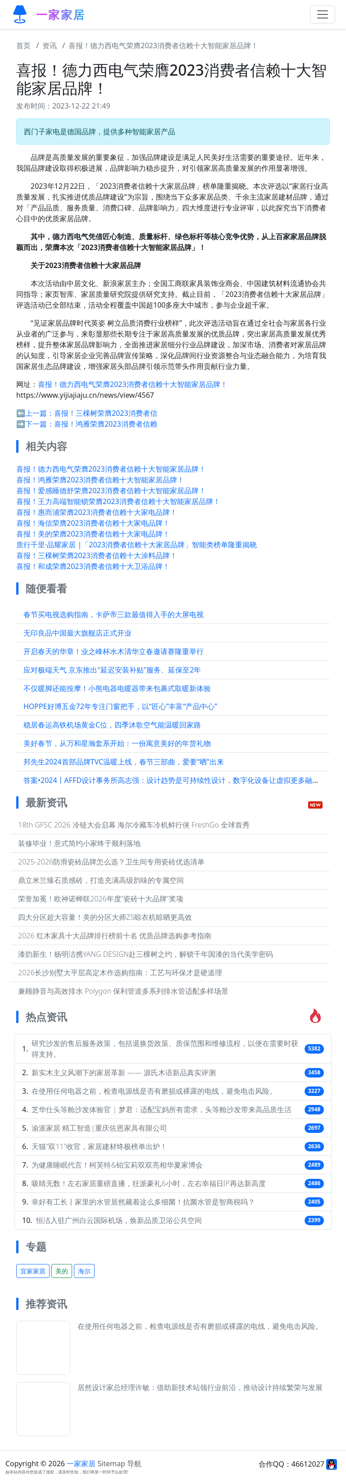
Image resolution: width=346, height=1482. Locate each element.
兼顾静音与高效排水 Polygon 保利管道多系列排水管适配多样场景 (123, 991)
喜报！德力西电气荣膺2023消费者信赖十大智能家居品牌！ (163, 45)
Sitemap (111, 1463)
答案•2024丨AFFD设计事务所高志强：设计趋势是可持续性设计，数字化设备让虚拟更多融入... (174, 780)
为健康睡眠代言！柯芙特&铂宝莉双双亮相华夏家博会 (117, 1165)
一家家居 (81, 1463)
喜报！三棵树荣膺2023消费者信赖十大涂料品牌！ (96, 555)
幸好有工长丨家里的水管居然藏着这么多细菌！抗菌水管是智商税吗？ (143, 1202)
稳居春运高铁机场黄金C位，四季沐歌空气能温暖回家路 (112, 725)
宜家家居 (33, 1271)
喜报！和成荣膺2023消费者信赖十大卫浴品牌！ (93, 566)
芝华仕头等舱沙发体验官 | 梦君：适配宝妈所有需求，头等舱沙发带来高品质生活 (161, 1109)
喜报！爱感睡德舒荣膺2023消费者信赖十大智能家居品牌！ (111, 491)
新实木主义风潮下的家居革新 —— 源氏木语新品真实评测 (123, 1072)
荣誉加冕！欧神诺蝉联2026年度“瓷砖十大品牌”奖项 (100, 899)
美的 (61, 1271)
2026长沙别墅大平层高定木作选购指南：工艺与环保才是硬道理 (120, 972)
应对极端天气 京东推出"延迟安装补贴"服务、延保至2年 (112, 670)
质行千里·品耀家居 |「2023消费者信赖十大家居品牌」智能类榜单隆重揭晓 (136, 545)
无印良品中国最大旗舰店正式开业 (77, 633)
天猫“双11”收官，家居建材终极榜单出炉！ (99, 1146)
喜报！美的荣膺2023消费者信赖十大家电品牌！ (93, 534)
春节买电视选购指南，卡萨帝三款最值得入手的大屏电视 (113, 614)
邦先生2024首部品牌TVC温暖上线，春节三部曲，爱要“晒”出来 (123, 762)
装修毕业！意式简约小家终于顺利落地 (79, 843)
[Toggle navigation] (322, 14)
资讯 (49, 45)
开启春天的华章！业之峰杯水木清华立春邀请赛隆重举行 (113, 651)
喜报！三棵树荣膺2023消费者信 (105, 413)
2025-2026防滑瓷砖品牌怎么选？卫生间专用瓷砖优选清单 (111, 862)
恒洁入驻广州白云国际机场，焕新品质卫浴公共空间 (119, 1220)
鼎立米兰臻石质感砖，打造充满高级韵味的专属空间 (101, 880)
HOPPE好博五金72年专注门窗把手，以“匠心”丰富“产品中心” (120, 706)
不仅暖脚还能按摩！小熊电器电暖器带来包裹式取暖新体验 (117, 688)
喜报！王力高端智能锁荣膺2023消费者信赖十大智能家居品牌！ (118, 501)
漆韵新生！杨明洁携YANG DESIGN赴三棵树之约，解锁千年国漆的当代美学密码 (145, 954)
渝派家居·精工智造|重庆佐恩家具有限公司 (99, 1128)
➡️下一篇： (35, 424)
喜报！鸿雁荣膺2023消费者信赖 (105, 424)
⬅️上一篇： (35, 413)
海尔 (84, 1271)
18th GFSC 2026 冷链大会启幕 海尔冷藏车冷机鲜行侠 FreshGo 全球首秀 (134, 825)
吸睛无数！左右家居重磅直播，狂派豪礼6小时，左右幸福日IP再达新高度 (149, 1183)
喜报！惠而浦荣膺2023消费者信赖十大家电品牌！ (96, 512)
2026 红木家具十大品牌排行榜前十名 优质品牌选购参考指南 (114, 936)
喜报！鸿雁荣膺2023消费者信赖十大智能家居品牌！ (100, 480)
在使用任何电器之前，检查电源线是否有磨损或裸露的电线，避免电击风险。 (154, 1091)
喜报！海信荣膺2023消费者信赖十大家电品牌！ (93, 523)
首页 (23, 45)
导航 (134, 1463)
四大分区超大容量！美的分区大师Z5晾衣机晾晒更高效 (105, 917)
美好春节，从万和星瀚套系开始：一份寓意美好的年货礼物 (117, 743)
